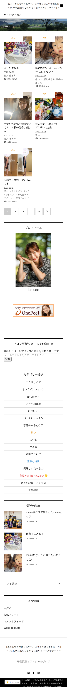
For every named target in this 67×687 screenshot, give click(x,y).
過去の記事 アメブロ (33, 482)
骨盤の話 (33, 490)
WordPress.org (12, 627)
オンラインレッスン (33, 389)
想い (33, 432)
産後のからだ (33, 454)
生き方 (33, 446)
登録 (7, 359)
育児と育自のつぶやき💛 (33, 475)
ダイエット (33, 411)
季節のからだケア (33, 425)
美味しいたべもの (33, 468)
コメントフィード (14, 621)
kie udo (33, 290)
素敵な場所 (33, 461)
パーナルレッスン (33, 418)
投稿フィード (11, 614)
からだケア (33, 396)
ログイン (9, 608)
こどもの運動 (33, 403)
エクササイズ (33, 382)
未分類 (33, 439)
